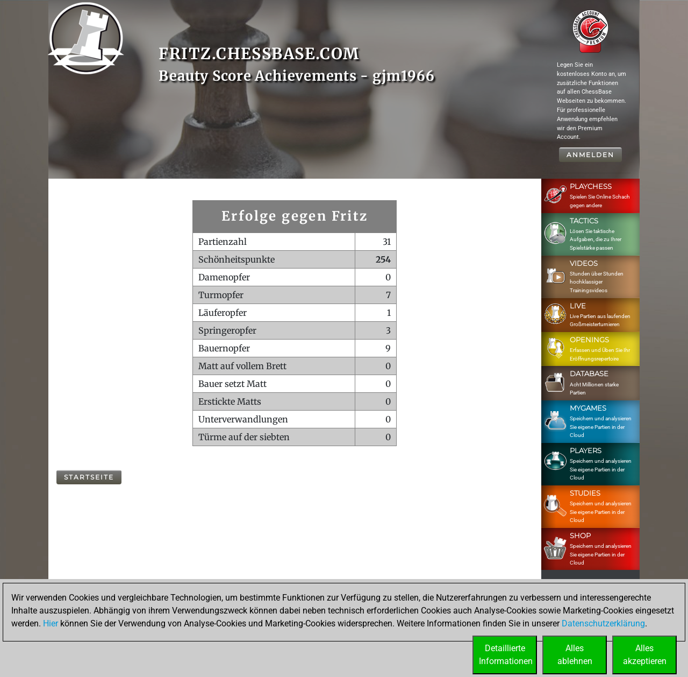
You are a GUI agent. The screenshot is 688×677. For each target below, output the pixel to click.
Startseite (89, 477)
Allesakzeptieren (644, 654)
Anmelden (590, 155)
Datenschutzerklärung (603, 623)
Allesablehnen (574, 654)
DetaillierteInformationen (506, 654)
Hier (50, 623)
